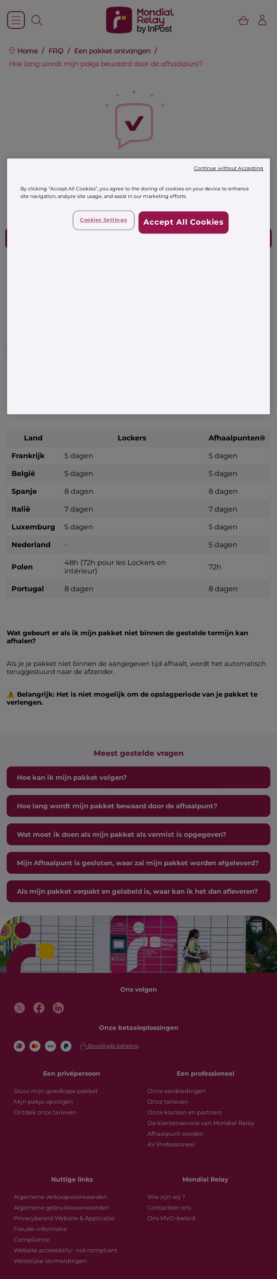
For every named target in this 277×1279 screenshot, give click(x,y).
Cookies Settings (103, 220)
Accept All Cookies (183, 222)
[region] (138, 287)
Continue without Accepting (229, 169)
